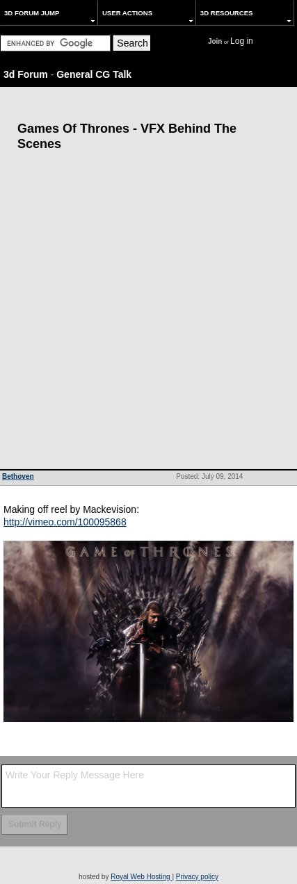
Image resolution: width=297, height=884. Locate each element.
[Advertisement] (148, 313)
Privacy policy (197, 877)
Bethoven (18, 476)
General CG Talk (93, 74)
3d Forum (25, 74)
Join (215, 41)
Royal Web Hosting (141, 877)
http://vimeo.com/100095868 (65, 521)
